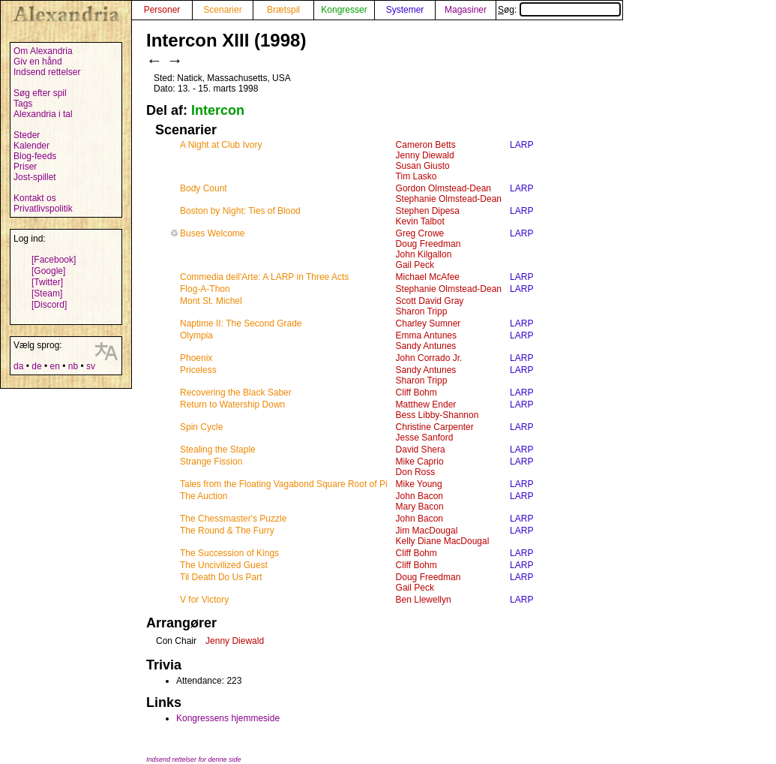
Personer (162, 10)
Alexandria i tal (43, 114)
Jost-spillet (34, 177)
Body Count (203, 188)
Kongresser (344, 10)
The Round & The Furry (227, 530)
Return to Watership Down (232, 404)
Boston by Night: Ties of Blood (240, 211)
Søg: (559, 10)
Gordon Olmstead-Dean (443, 188)
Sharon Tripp (422, 311)
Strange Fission (211, 461)
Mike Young (419, 484)
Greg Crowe (420, 233)
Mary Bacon (420, 506)
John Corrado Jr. (429, 358)
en (54, 366)
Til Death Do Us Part (221, 577)
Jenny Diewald (425, 155)
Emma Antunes (426, 335)
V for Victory (204, 599)
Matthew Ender (426, 404)
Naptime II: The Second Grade (241, 323)
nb (73, 366)
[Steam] (46, 293)
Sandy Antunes (426, 346)
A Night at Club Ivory (221, 145)
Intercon (217, 110)
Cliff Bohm (416, 392)
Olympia (196, 335)
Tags (22, 103)
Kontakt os (34, 198)
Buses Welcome (212, 233)
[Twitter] (47, 282)
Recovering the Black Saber (236, 392)
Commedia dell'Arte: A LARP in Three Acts (264, 277)
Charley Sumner (428, 323)
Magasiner (466, 10)
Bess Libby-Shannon (437, 415)
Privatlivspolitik (43, 208)
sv (90, 366)
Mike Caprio (420, 461)
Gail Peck (415, 265)
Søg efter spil (40, 93)
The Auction (203, 496)
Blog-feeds (34, 156)
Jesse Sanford (425, 437)
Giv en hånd (37, 61)
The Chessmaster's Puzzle (233, 518)
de (36, 366)
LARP (521, 145)
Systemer (405, 10)
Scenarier (222, 10)
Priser (25, 166)
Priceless (198, 370)
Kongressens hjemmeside (228, 718)
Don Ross (416, 472)
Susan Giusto (423, 166)
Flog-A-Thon (205, 289)
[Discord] (49, 304)
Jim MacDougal (427, 530)
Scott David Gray (430, 301)
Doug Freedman (428, 244)
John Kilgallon (424, 254)
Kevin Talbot (420, 221)
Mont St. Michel (211, 301)
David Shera (420, 449)
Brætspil (283, 10)
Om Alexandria (43, 51)
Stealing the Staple (218, 449)
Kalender (31, 145)
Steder (26, 135)
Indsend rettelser (46, 72)
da (18, 366)
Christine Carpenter (435, 427)
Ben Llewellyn (423, 599)
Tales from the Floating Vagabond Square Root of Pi (284, 484)
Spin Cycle (201, 427)
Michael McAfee (428, 277)
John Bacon (419, 496)
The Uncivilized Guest (224, 565)
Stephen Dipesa (428, 211)
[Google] (48, 271)
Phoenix (196, 358)
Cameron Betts (426, 145)
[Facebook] (53, 259)
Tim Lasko (416, 176)
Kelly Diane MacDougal (443, 541)
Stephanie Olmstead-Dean (449, 199)
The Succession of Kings (229, 553)
